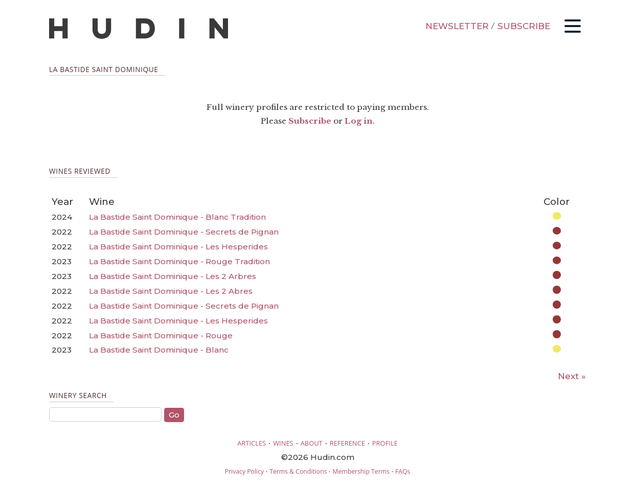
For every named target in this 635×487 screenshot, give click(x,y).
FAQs (402, 471)
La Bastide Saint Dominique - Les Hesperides (178, 246)
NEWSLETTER (457, 26)
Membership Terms (360, 471)
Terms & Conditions (298, 471)
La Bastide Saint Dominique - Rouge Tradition (179, 261)
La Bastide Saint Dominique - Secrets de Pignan (184, 232)
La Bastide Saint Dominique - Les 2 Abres (171, 291)
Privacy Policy (244, 471)
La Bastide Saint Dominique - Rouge (161, 335)
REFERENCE (347, 443)
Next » (572, 376)
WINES (283, 443)
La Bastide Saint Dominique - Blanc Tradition (177, 217)
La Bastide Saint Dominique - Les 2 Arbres (172, 276)
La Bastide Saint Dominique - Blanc (159, 350)
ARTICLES (251, 443)
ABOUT (312, 443)
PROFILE (385, 443)
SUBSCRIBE (523, 26)
